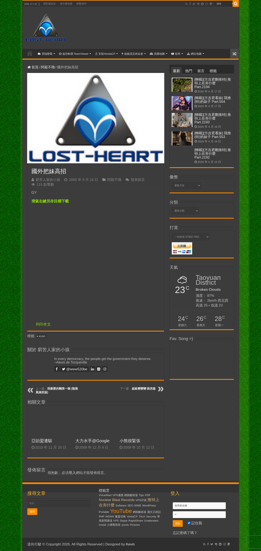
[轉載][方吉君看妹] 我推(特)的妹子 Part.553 (213, 135)
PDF (148, 495)
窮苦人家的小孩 (48, 180)
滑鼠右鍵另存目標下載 (50, 201)
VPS (116, 520)
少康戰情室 (114, 524)
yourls (125, 524)
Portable (104, 511)
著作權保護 (66, 3)
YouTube (121, 511)
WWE (137, 505)
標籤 (213, 71)
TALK (142, 516)
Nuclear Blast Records (116, 500)
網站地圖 (194, 53)
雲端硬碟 (45, 53)
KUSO (42, 336)
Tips (141, 495)
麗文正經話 (154, 511)
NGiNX (109, 516)
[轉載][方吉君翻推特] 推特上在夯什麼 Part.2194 (213, 83)
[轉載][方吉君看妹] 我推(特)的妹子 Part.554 (213, 100)
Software (121, 505)
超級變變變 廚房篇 (144, 388)
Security (151, 516)
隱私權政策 (49, 3)
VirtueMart (105, 495)
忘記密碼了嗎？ (185, 533)
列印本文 (43, 324)
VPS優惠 (117, 495)
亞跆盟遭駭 (41, 440)
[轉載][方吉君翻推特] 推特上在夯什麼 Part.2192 (213, 153)
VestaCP (132, 516)
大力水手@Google (92, 440)
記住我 (195, 523)
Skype (123, 520)
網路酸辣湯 (131, 495)
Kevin (130, 544)
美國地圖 (157, 53)
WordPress (149, 505)
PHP (101, 516)
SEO (130, 505)
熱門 (188, 71)
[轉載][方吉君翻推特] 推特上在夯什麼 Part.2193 (213, 118)
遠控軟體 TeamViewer (74, 53)
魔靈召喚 (120, 516)
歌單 (175, 53)
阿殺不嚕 (48, 67)
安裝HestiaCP (105, 53)
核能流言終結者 (132, 53)
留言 (200, 71)
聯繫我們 (81, 3)
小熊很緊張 (130, 440)
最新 (176, 71)
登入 (72, 473)
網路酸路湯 (139, 511)
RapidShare (135, 520)
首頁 (29, 53)
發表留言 (138, 180)
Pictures (135, 524)
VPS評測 (140, 500)
